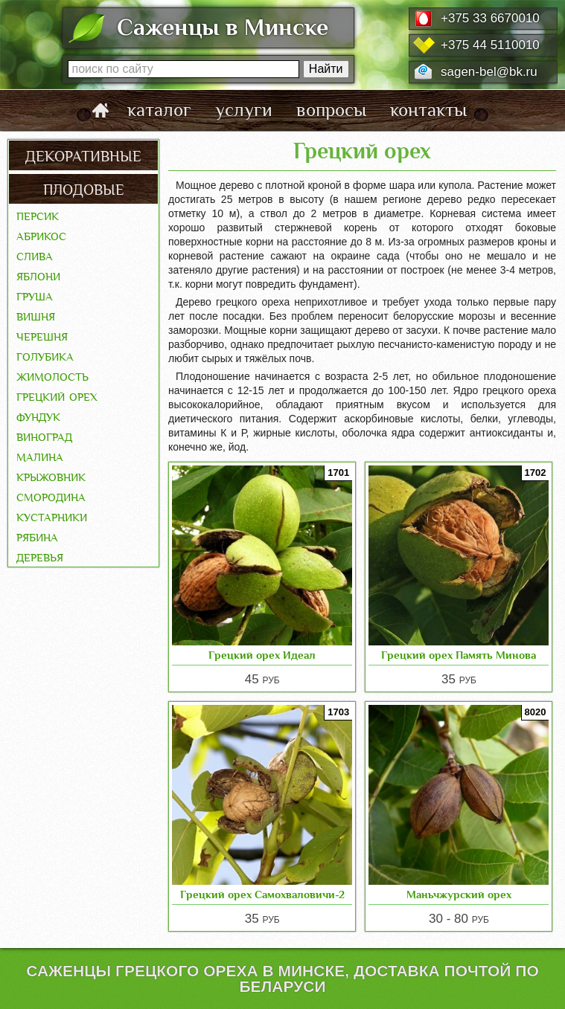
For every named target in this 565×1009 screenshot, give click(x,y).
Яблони (38, 275)
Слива (34, 255)
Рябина (37, 536)
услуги (243, 110)
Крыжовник (51, 476)
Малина (39, 456)
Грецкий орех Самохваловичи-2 (262, 894)
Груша (34, 295)
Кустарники (51, 516)
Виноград (44, 436)
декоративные (83, 155)
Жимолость (52, 375)
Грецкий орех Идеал (262, 654)
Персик (37, 215)
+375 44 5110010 (490, 45)
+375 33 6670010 (490, 18)
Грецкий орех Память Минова (458, 654)
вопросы (331, 110)
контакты (428, 110)
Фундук (38, 416)
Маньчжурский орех (458, 894)
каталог (159, 110)
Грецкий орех (57, 395)
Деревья (39, 556)
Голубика (45, 355)
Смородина (51, 496)
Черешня (42, 335)
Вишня (35, 315)
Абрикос (41, 235)
